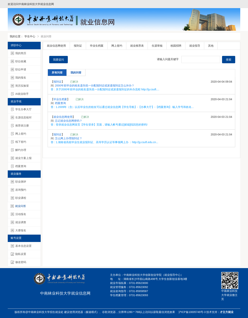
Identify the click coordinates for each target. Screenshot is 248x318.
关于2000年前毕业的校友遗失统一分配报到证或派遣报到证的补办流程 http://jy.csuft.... (107, 89)
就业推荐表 (137, 45)
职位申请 (18, 69)
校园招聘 (175, 45)
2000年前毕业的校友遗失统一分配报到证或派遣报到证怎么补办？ (94, 85)
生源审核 (157, 45)
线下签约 (18, 142)
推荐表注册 (20, 125)
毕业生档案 (96, 45)
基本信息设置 (21, 246)
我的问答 (76, 72)
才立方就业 (226, 312)
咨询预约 (18, 189)
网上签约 (18, 133)
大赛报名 (18, 230)
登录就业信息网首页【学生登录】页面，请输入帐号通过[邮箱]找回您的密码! (102, 124)
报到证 (78, 45)
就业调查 (18, 222)
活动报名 (18, 214)
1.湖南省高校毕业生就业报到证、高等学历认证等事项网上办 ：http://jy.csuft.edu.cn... (107, 142)
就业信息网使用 (56, 45)
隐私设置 (18, 254)
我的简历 (18, 53)
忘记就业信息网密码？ (68, 120)
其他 (211, 45)
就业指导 (194, 45)
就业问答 (18, 206)
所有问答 (57, 72)
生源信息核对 (21, 117)
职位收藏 (18, 61)
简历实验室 (20, 85)
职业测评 (18, 181)
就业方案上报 (21, 158)
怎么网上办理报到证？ (68, 138)
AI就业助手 (20, 94)
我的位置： (16, 36)
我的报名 (18, 77)
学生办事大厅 (21, 109)
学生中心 (29, 36)
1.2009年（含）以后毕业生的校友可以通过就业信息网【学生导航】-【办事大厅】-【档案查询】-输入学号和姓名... (125, 107)
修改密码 (18, 262)
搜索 (228, 59)
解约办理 (18, 150)
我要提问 (58, 59)
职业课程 (18, 198)
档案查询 (18, 166)
